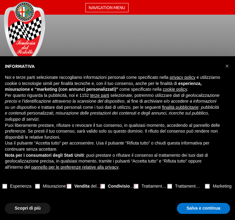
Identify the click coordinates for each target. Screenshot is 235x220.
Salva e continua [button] (203, 208)
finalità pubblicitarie (180, 107)
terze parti (99, 95)
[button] (227, 66)
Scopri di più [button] (28, 208)
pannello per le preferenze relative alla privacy (75, 167)
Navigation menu (107, 7)
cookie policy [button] (175, 89)
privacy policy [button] (183, 77)
